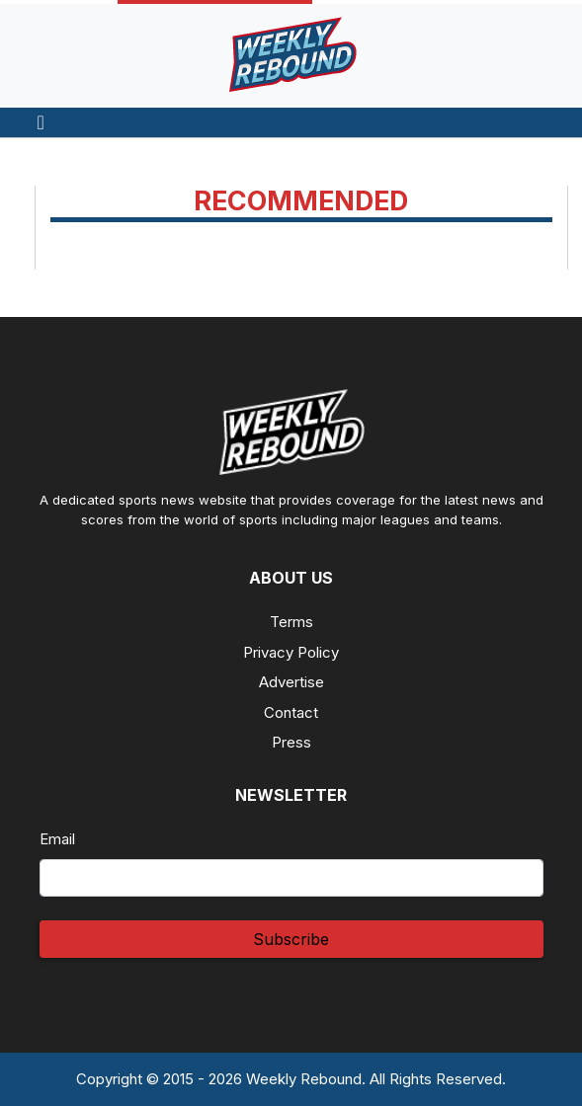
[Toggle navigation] (41, 122)
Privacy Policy (291, 652)
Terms (291, 621)
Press (291, 742)
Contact (291, 712)
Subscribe (291, 939)
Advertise (291, 681)
